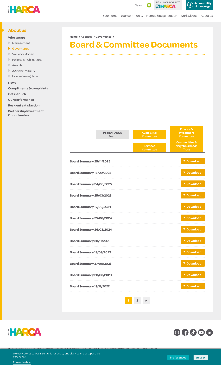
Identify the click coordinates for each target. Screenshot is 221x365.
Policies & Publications (27, 59)
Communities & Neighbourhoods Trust (186, 145)
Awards (17, 65)
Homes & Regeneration (161, 17)
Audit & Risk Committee (149, 134)
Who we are (16, 37)
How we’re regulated (25, 76)
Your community (132, 17)
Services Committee (149, 147)
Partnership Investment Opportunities (26, 113)
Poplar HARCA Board (112, 134)
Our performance (21, 99)
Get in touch (17, 94)
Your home (110, 17)
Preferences (178, 357)
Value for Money (23, 54)
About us (207, 17)
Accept (200, 357)
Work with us (188, 17)
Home (74, 36)
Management (21, 43)
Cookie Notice (22, 362)
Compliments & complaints (28, 88)
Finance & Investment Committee (186, 132)
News (12, 82)
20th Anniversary (23, 70)
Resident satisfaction (24, 105)
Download (194, 161)
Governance (20, 48)
